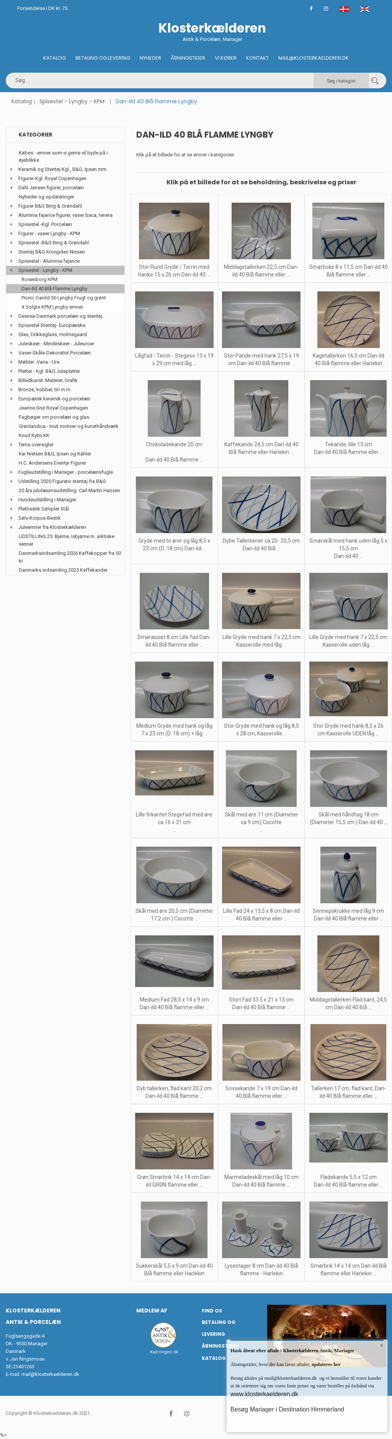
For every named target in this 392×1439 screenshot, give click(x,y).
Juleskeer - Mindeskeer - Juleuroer (56, 343)
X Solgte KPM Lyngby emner (52, 307)
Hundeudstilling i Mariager (47, 499)
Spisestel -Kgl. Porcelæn (45, 224)
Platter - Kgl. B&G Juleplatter (49, 371)
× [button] (381, 1346)
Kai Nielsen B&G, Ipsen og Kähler (55, 454)
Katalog (54, 58)
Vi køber (226, 58)
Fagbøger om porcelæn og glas (54, 417)
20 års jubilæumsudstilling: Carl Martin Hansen (69, 490)
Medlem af (151, 1310)
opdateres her (325, 1364)
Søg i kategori (341, 81)
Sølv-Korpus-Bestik (39, 518)
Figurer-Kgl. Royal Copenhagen (52, 178)
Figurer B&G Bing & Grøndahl (50, 206)
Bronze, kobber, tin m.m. (45, 389)
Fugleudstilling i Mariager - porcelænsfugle (65, 472)
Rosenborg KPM (39, 279)
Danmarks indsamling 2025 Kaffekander (63, 570)
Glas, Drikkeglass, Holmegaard (52, 334)
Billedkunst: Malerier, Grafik (48, 380)
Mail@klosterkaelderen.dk (313, 58)
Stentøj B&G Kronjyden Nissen (51, 252)
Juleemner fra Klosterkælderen (52, 527)
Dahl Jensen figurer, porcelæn (51, 187)
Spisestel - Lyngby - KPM (72, 101)
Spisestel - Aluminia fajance (49, 261)
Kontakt (257, 58)
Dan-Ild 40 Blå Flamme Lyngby (54, 288)
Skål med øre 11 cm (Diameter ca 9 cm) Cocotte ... (261, 822)
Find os (212, 1310)
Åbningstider (188, 58)
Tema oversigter (36, 444)
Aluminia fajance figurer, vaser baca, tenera (65, 215)
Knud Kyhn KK (34, 435)
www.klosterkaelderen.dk (264, 1394)
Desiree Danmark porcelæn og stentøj (60, 316)
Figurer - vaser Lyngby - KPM (49, 233)
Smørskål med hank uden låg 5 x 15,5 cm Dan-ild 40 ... (348, 548)
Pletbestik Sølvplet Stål (43, 509)
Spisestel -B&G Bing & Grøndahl (53, 243)
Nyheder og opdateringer (46, 197)
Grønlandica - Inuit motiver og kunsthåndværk (69, 426)
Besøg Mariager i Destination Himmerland (287, 1409)
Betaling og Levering (102, 58)
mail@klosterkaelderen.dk (50, 1374)
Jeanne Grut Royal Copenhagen (53, 408)
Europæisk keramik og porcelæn (54, 399)
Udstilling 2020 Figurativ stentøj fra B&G (62, 481)
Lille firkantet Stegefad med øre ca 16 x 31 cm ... (174, 822)
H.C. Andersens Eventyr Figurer (52, 463)
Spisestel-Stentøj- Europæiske (51, 325)
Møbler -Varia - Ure (38, 362)
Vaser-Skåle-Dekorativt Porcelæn (54, 353)
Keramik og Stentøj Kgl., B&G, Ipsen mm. (63, 169)
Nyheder (150, 58)
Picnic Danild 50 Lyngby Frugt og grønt (63, 298)
